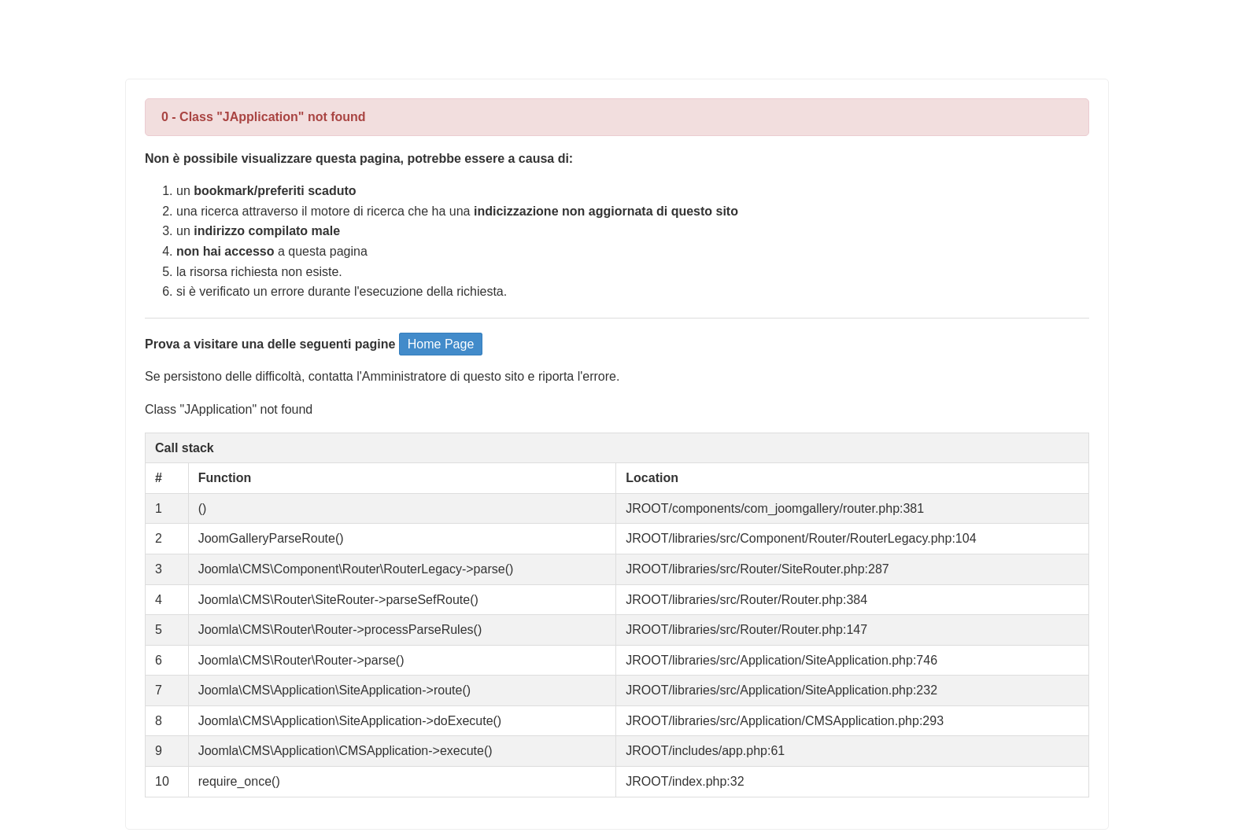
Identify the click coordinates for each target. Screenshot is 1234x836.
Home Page (441, 344)
